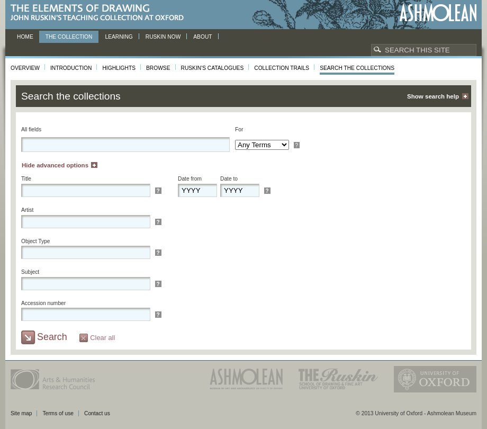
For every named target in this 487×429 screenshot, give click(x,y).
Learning (118, 37)
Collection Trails (281, 68)
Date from (190, 179)
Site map (21, 413)
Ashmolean (438, 13)
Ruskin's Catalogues (212, 68)
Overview (25, 68)
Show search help (433, 96)
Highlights (119, 68)
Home (25, 37)
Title (26, 179)
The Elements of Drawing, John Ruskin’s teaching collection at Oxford (100, 13)
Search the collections (357, 68)
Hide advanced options (55, 165)
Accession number (43, 303)
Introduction (71, 68)
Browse (158, 68)
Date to (229, 179)
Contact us (97, 413)
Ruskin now (163, 37)
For (239, 129)
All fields (31, 129)
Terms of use (58, 413)
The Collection (69, 37)
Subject (30, 272)
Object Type (35, 241)
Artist (27, 210)
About (202, 37)
